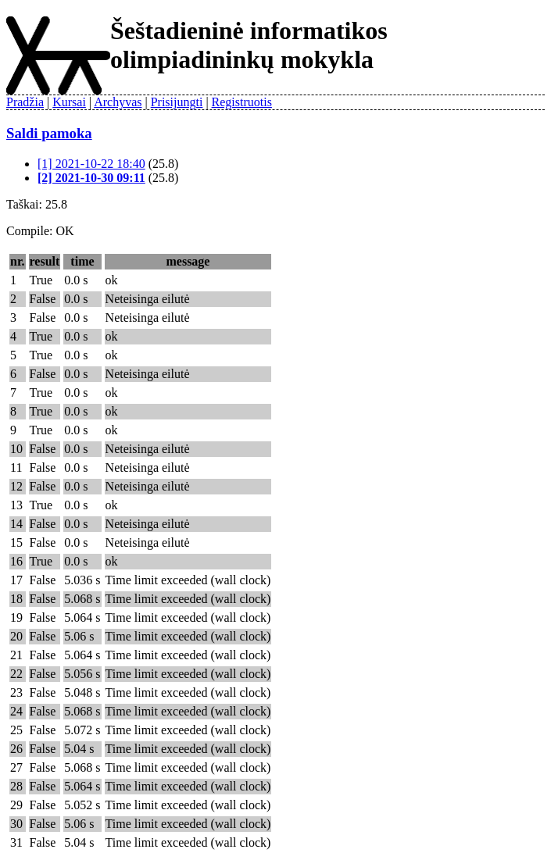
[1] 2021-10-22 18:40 (91, 163)
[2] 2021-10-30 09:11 (91, 177)
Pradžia (25, 102)
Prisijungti (177, 102)
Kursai (69, 102)
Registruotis (242, 102)
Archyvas (117, 102)
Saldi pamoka (49, 133)
